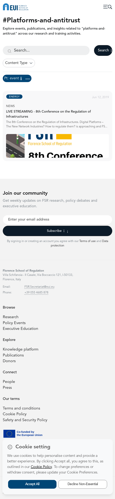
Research (11, 317)
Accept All (32, 484)
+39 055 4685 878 (36, 292)
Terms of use (87, 241)
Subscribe (57, 231)
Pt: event (17, 78)
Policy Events (14, 323)
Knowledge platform (20, 349)
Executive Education (20, 329)
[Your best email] (57, 219)
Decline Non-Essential (83, 484)
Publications (13, 355)
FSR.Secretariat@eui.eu (39, 286)
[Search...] (46, 50)
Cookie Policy (14, 414)
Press (7, 388)
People (9, 382)
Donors (9, 361)
